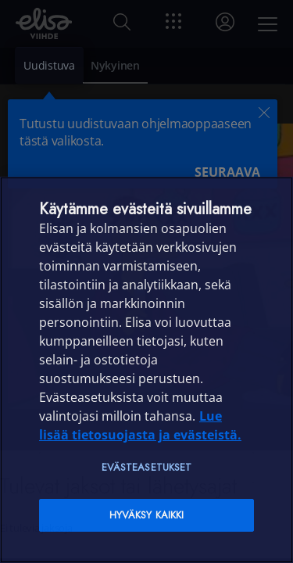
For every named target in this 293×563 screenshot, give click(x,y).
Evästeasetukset (147, 467)
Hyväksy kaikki (146, 514)
